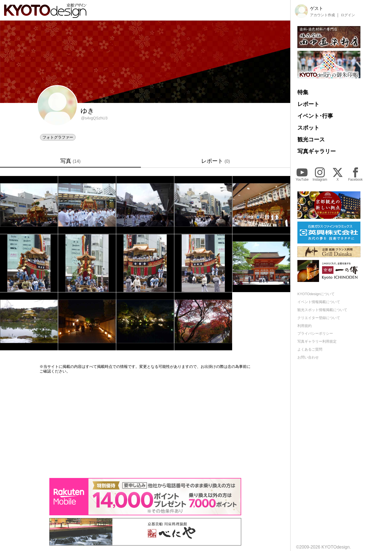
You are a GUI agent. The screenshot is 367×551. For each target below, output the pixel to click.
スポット (308, 128)
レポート (215, 161)
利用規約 (304, 326)
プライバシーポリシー (315, 333)
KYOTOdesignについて (316, 294)
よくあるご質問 (309, 349)
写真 (70, 161)
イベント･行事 (315, 116)
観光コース (311, 139)
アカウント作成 (322, 15)
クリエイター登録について (318, 318)
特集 (302, 92)
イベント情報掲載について (318, 302)
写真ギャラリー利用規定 (317, 341)
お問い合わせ (308, 357)
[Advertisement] (145, 425)
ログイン (348, 15)
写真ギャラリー (316, 151)
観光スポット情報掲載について (322, 310)
